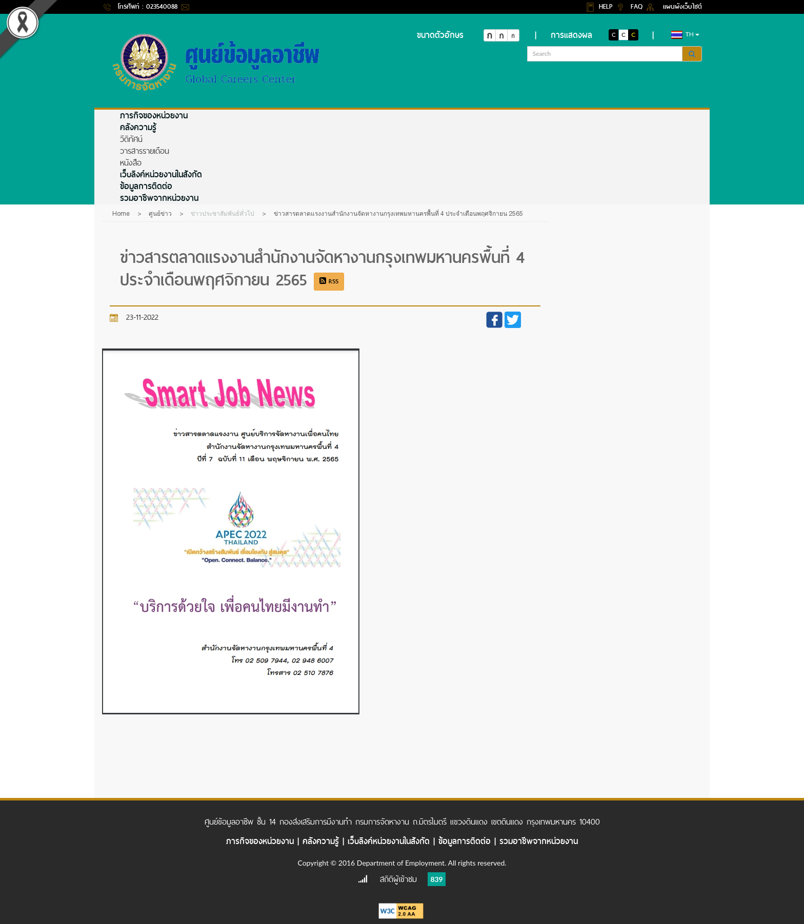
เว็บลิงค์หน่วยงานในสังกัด (161, 174)
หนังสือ (131, 163)
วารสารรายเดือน (144, 151)
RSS (328, 281)
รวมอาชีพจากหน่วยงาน (159, 198)
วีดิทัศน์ (131, 139)
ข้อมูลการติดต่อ (146, 186)
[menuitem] (413, 115)
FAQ (638, 6)
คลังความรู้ (138, 127)
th (685, 34)
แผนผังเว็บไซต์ (682, 6)
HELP (607, 6)
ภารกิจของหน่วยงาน (154, 115)
